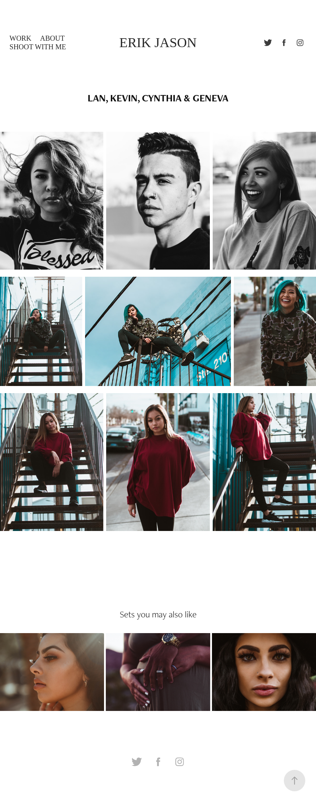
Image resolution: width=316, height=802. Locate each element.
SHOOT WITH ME (38, 47)
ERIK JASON (158, 42)
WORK (20, 38)
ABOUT (52, 38)
